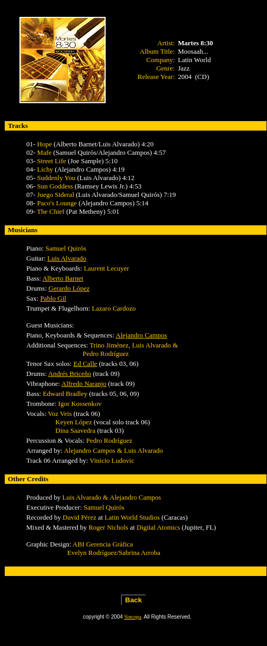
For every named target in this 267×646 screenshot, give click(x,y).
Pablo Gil (53, 298)
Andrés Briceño (69, 373)
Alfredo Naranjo (84, 383)
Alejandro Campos (141, 335)
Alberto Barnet (63, 278)
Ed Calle (85, 363)
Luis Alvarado (66, 258)
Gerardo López (68, 288)
